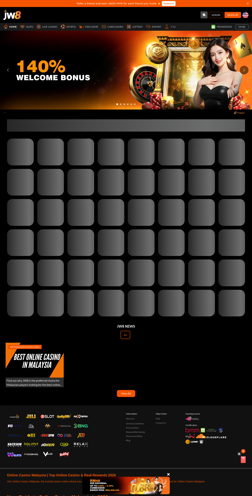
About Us (130, 418)
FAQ (158, 418)
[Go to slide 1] (117, 104)
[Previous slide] (8, 70)
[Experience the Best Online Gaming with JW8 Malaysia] (35, 365)
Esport (153, 27)
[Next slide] (244, 70)
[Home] (12, 15)
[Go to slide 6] (135, 104)
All (125, 335)
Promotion (221, 27)
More (242, 26)
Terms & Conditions (135, 423)
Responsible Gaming (135, 432)
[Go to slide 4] (128, 104)
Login (216, 14)
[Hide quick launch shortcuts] (239, 454)
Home (10, 27)
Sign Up (232, 14)
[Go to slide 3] (124, 104)
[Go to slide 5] (131, 104)
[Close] (168, 474)
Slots (26, 27)
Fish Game (88, 27)
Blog (128, 440)
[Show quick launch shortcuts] (243, 451)
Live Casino (47, 27)
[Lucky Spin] (243, 460)
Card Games (112, 27)
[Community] (204, 14)
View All (126, 393)
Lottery (135, 27)
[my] (245, 15)
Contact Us (161, 423)
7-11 (170, 27)
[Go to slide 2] (121, 104)
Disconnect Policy (134, 436)
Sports (68, 27)
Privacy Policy (132, 427)
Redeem (168, 3)
